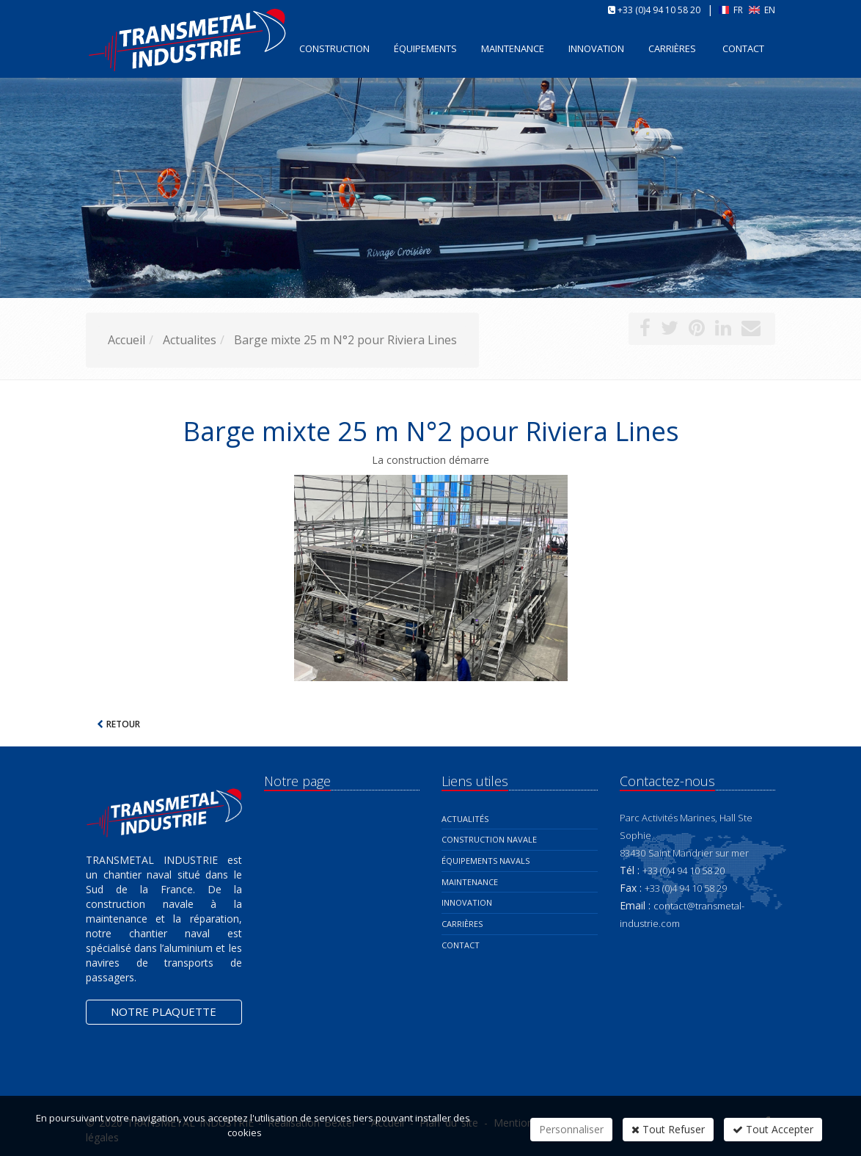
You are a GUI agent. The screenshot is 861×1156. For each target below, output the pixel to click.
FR (732, 10)
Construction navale (489, 839)
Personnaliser (571, 1129)
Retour (123, 724)
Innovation (467, 902)
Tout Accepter (773, 1129)
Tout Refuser (668, 1129)
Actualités (465, 818)
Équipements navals (486, 860)
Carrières (672, 48)
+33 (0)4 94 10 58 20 (659, 10)
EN (762, 10)
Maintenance (470, 881)
